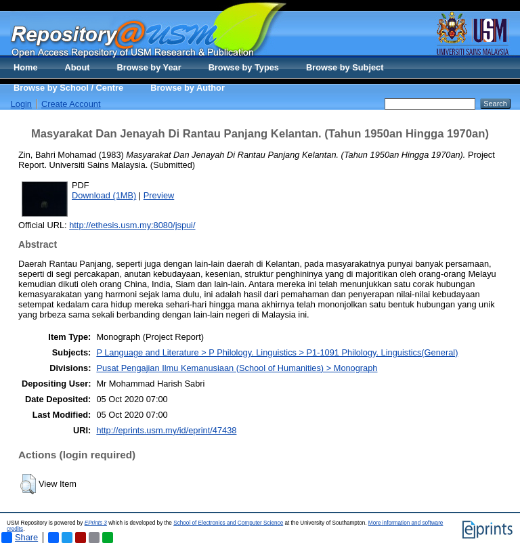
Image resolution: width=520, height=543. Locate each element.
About (77, 67)
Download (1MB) (104, 195)
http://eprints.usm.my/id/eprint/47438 (166, 430)
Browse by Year (149, 67)
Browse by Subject (345, 67)
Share (19, 537)
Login (21, 104)
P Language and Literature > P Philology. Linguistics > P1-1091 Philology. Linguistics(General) (277, 352)
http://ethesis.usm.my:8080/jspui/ (132, 225)
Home (26, 67)
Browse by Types (244, 67)
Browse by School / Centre (68, 88)
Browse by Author (187, 88)
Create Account (71, 104)
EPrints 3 (96, 523)
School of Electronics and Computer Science (228, 523)
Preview (159, 195)
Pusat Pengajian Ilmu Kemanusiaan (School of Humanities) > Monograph (236, 368)
